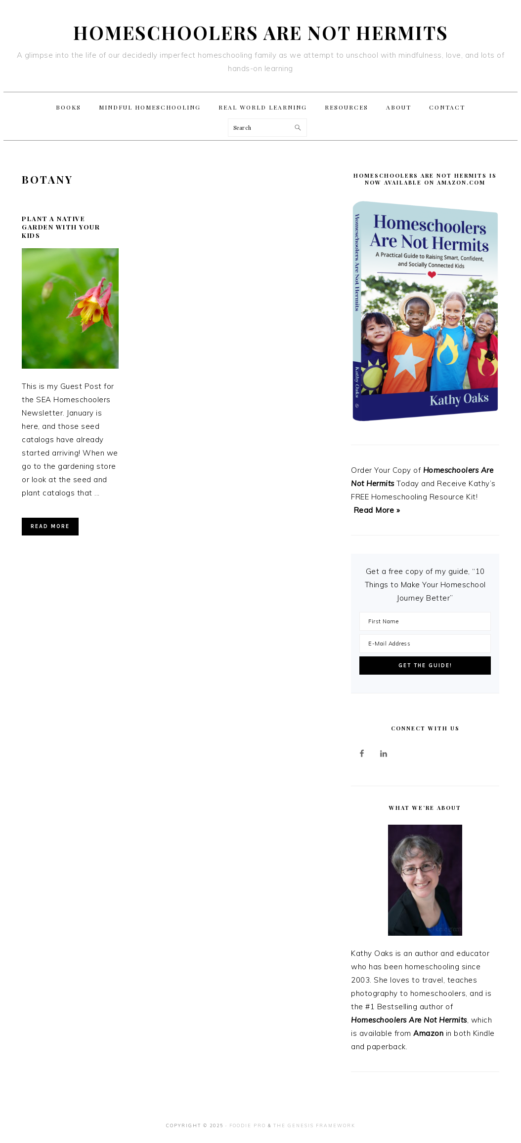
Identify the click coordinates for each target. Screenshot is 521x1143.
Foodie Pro (247, 1125)
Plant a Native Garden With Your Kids (61, 226)
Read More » (376, 510)
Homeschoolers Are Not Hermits (260, 32)
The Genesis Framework (314, 1125)
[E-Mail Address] (425, 643)
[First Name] (425, 621)
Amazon (428, 1033)
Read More (50, 526)
